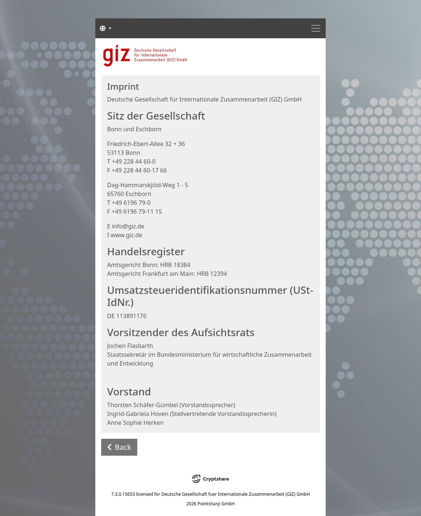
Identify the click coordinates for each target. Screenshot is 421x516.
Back (119, 447)
